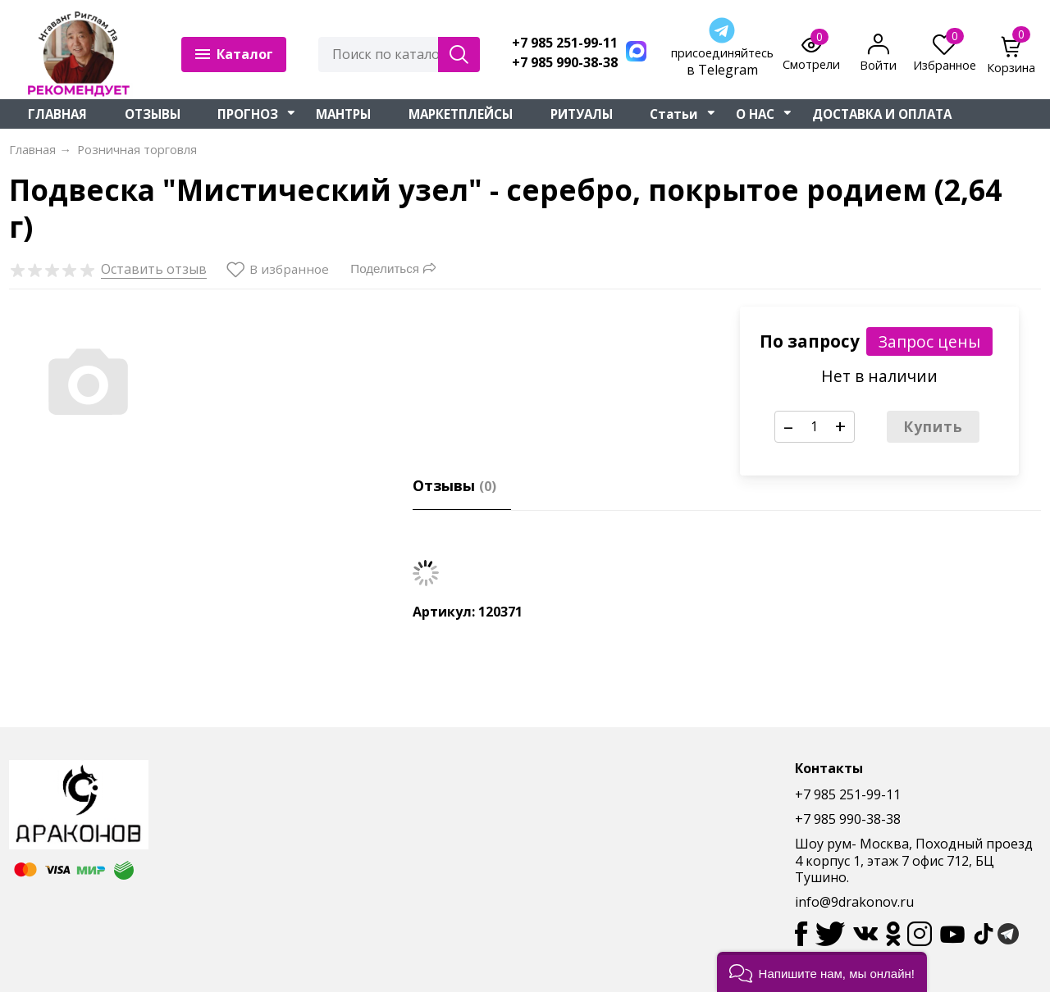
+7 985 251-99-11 (565, 43)
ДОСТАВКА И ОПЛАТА (882, 114)
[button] (822, 972)
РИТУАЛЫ (581, 114)
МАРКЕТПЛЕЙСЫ (461, 114)
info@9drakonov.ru (854, 902)
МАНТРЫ (343, 114)
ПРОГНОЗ (247, 114)
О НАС (755, 114)
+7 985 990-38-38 (565, 62)
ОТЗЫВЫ (152, 114)
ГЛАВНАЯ (57, 114)
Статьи (674, 114)
